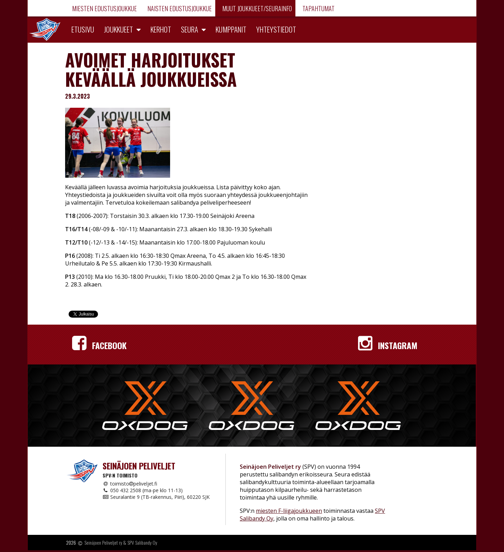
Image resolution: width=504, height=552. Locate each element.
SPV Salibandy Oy (142, 542)
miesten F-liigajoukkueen (289, 511)
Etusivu (82, 29)
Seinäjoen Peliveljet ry (103, 542)
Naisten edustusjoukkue (179, 8)
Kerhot (160, 29)
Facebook (99, 345)
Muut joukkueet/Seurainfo (256, 8)
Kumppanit (231, 29)
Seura (189, 29)
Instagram (388, 345)
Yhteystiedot (276, 29)
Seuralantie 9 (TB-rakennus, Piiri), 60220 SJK (156, 497)
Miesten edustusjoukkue (104, 8)
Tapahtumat (318, 8)
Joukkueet (118, 29)
